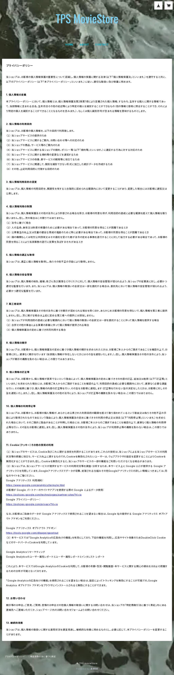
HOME (69, 44)
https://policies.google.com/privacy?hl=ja (32, 504)
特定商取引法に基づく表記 (43, 656)
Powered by (87, 669)
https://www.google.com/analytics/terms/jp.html (35, 485)
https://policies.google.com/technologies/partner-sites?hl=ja (44, 494)
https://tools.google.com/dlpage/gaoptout (32, 532)
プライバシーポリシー (15, 656)
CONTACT (102, 44)
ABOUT (84, 44)
